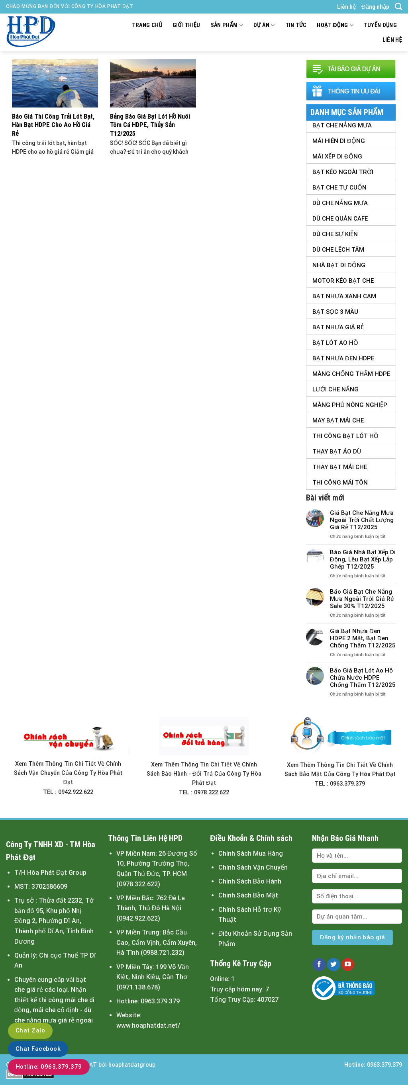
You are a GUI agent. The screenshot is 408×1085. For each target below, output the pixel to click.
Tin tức (296, 25)
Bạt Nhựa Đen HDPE (343, 358)
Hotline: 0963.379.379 (49, 1066)
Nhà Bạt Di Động (338, 265)
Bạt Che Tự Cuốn (339, 187)
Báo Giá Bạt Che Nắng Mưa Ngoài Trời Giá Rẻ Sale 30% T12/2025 (362, 599)
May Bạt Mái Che (338, 420)
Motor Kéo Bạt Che (343, 280)
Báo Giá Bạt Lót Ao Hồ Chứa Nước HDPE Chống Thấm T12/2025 (363, 677)
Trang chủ (147, 25)
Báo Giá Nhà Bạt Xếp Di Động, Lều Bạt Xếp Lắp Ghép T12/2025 (363, 559)
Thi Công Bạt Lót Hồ (345, 436)
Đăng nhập (375, 6)
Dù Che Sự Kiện (335, 234)
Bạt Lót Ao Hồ (335, 342)
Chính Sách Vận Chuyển (253, 867)
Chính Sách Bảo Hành (249, 881)
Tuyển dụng (380, 25)
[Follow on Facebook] (319, 965)
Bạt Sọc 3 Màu (335, 311)
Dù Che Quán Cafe (340, 218)
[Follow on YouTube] (348, 965)
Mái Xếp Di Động (337, 156)
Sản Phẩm (227, 25)
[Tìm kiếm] (398, 6)
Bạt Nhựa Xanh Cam (344, 296)
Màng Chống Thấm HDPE (351, 373)
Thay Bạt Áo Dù (336, 451)
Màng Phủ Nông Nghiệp (349, 405)
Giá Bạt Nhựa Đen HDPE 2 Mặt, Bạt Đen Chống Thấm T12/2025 (363, 638)
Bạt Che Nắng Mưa (342, 125)
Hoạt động (335, 25)
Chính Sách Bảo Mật (248, 895)
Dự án (264, 25)
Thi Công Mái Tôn (340, 482)
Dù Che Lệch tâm (338, 249)
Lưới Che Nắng (335, 389)
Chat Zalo (30, 1030)
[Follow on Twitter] (333, 965)
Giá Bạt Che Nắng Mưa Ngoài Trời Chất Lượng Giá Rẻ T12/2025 (362, 520)
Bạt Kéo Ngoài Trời (342, 172)
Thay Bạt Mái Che (339, 467)
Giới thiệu (186, 25)
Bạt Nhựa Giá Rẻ (338, 327)
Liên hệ (346, 6)
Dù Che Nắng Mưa (340, 203)
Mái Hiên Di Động (338, 141)
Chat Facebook (38, 1048)
